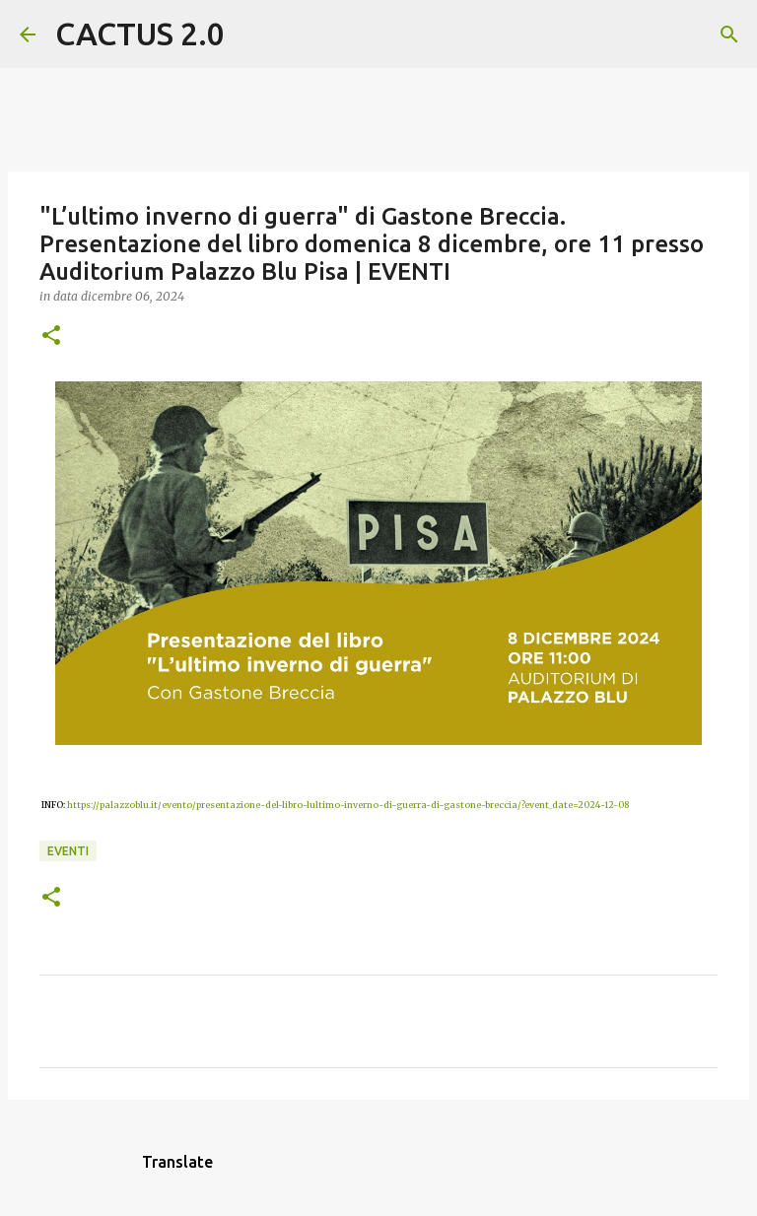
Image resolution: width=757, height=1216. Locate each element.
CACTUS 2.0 (140, 33)
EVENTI (68, 850)
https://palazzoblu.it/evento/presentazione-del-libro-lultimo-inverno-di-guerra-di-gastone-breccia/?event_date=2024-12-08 (348, 804)
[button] (51, 336)
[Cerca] (252, 34)
